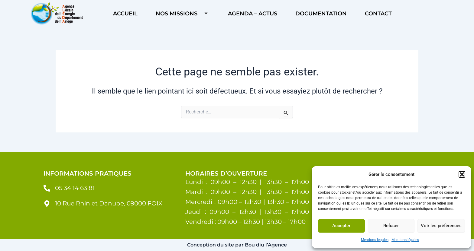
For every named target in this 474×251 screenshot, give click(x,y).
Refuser (391, 225)
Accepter (341, 225)
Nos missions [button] (183, 13)
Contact (378, 13)
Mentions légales (374, 240)
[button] (462, 174)
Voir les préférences (441, 225)
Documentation (321, 13)
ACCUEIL (125, 13)
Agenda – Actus (252, 13)
